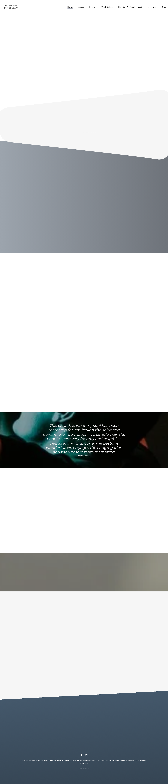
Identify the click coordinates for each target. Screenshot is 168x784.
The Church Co (84, 769)
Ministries (152, 7)
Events (92, 7)
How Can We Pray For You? (130, 7)
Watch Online (107, 7)
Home (70, 7)
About (81, 7)
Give (164, 7)
